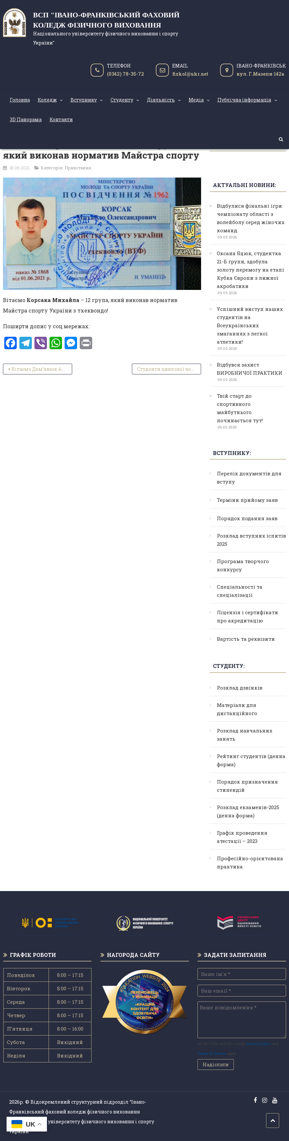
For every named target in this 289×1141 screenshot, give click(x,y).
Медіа (196, 100)
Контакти (61, 119)
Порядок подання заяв (247, 518)
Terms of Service (211, 1053)
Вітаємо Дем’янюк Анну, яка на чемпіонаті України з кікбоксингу (41, 369)
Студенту (122, 100)
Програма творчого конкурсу (243, 565)
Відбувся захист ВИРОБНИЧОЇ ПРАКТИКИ (249, 368)
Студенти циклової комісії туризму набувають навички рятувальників (169, 369)
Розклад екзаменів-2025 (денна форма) (248, 811)
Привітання (78, 168)
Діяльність (161, 100)
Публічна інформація (244, 100)
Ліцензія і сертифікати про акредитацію (247, 616)
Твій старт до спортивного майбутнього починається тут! (240, 408)
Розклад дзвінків (239, 687)
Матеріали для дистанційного (237, 709)
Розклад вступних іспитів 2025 (251, 539)
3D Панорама (26, 119)
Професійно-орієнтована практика (250, 862)
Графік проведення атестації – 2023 (242, 836)
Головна (20, 100)
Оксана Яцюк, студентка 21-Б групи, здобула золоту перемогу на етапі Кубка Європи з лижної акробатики (250, 269)
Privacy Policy (259, 1043)
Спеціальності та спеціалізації (239, 590)
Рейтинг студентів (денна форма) (251, 760)
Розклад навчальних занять (244, 734)
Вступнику (84, 100)
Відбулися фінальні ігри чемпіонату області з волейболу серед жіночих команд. (250, 218)
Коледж (47, 100)
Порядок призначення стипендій (247, 785)
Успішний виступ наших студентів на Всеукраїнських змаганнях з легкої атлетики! (250, 325)
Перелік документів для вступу (249, 477)
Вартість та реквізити (246, 639)
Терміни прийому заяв (247, 500)
